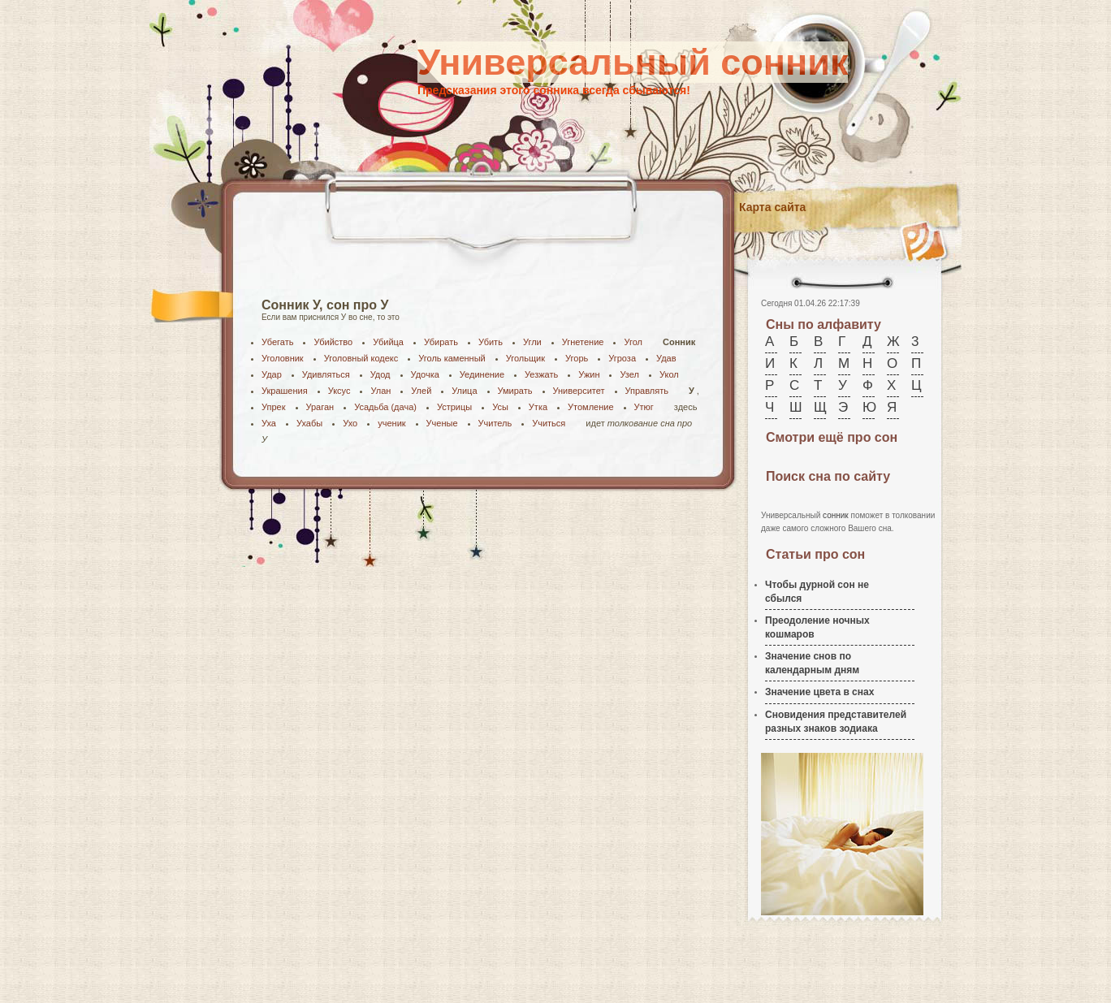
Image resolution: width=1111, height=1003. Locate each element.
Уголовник (283, 358)
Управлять (646, 391)
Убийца (388, 342)
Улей (421, 391)
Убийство (332, 342)
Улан (380, 391)
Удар (272, 374)
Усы (500, 407)
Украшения (285, 391)
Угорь (576, 358)
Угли (532, 342)
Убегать (277, 342)
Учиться (548, 423)
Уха (269, 423)
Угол (633, 342)
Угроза (622, 358)
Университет (579, 391)
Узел (629, 374)
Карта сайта (772, 207)
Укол (669, 374)
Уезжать (541, 374)
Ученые (442, 423)
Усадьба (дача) (385, 407)
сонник (836, 515)
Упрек (274, 407)
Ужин (588, 374)
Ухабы (309, 423)
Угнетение (583, 342)
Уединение (482, 374)
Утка (538, 407)
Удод (380, 374)
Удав (666, 358)
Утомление (590, 407)
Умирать (515, 391)
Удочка (425, 374)
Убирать (441, 342)
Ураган (320, 407)
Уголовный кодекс (361, 358)
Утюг (644, 407)
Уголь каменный (451, 358)
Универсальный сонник (632, 62)
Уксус (339, 391)
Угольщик (525, 358)
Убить (490, 342)
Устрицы (454, 407)
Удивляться (326, 374)
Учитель (495, 423)
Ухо (350, 423)
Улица (464, 391)
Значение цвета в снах (819, 692)
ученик (391, 423)
